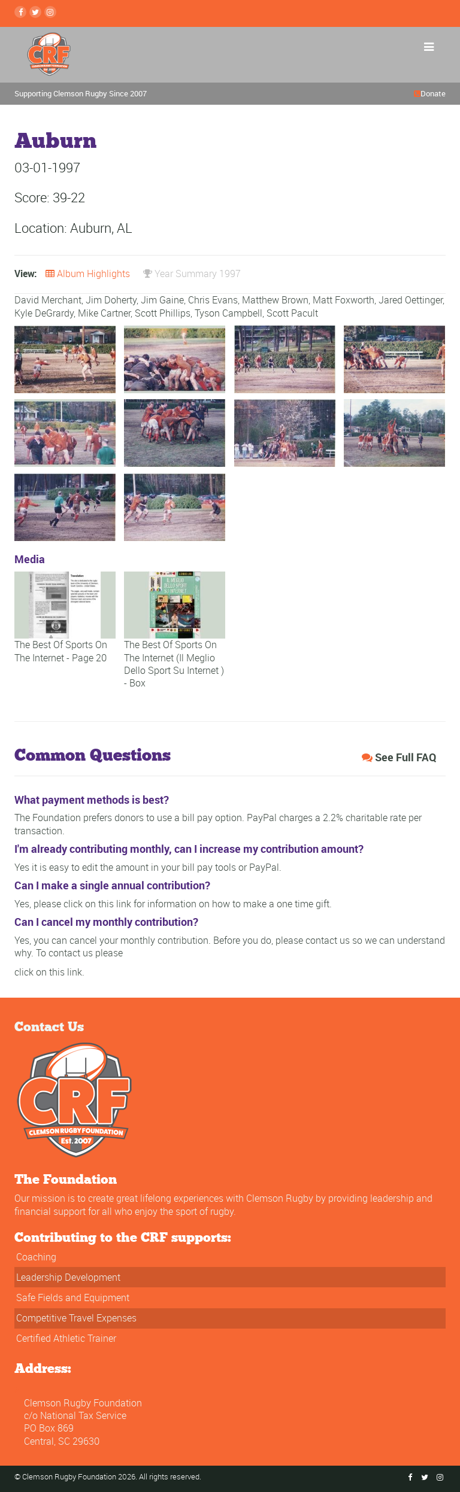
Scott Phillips (162, 313)
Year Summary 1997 (192, 273)
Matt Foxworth (343, 299)
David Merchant (47, 299)
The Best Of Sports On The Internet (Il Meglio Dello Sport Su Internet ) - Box (174, 643)
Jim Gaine (162, 299)
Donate (433, 93)
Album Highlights (88, 273)
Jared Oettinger (411, 299)
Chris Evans (213, 299)
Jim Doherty (111, 299)
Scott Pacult (292, 313)
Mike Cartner (104, 313)
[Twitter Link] (35, 12)
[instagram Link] (50, 12)
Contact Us (49, 1026)
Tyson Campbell (228, 313)
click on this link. (49, 972)
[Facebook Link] (20, 12)
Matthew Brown (275, 299)
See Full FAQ (399, 757)
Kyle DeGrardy (44, 313)
